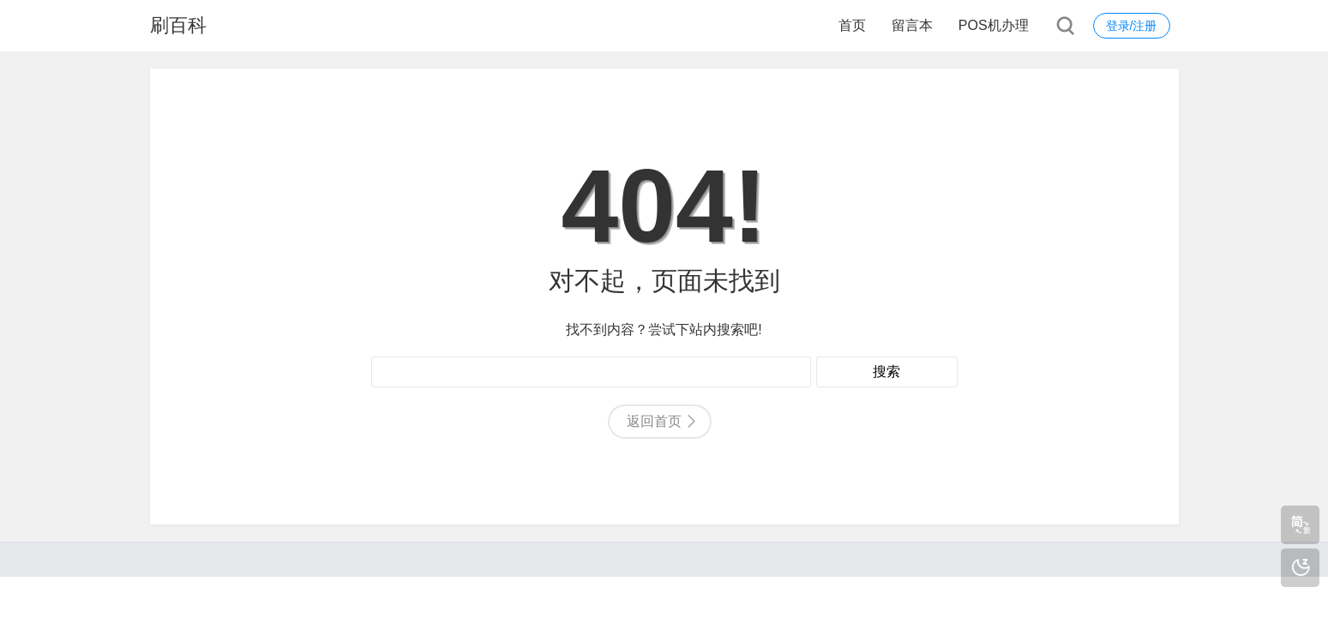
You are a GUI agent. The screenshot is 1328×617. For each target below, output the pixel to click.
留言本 (912, 25)
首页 (852, 25)
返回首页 (654, 421)
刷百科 (178, 25)
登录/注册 (1131, 26)
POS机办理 (993, 25)
